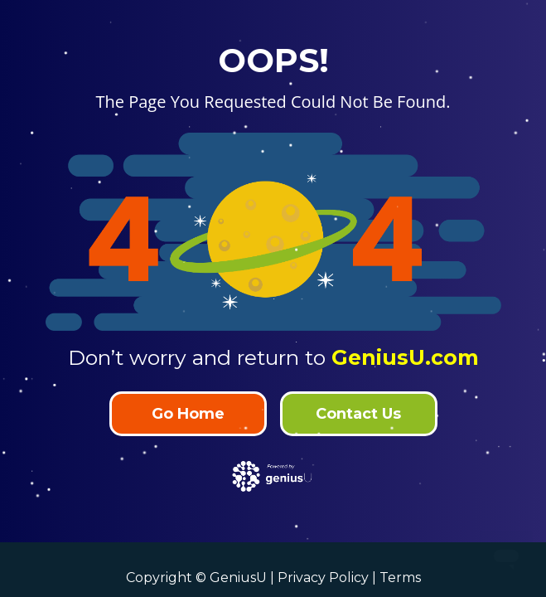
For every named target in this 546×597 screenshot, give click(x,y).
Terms (400, 577)
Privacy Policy (323, 577)
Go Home (188, 414)
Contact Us (358, 414)
